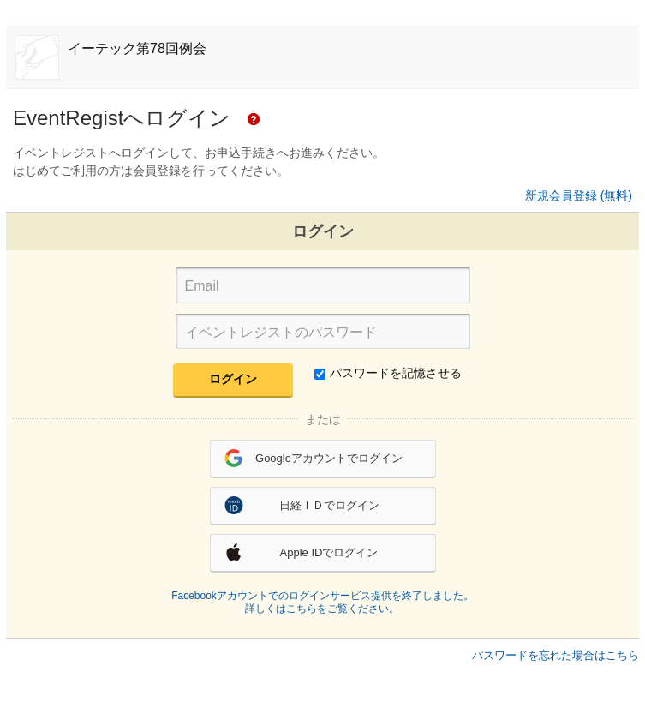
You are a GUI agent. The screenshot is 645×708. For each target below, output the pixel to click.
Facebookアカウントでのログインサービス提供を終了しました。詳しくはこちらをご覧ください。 (322, 602)
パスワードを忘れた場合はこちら (555, 655)
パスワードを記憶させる (388, 373)
